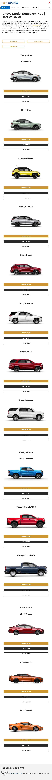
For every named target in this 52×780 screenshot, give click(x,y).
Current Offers (26, 101)
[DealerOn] (5, 771)
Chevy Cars (13, 46)
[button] (5, 7)
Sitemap (16, 773)
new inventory (36, 25)
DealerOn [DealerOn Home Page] (12, 773)
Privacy (20, 773)
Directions (25, 7)
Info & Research (26, 91)
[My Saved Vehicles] (49, 3)
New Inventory (26, 96)
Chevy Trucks (38, 41)
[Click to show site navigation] (49, 8)
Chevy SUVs (13, 41)
